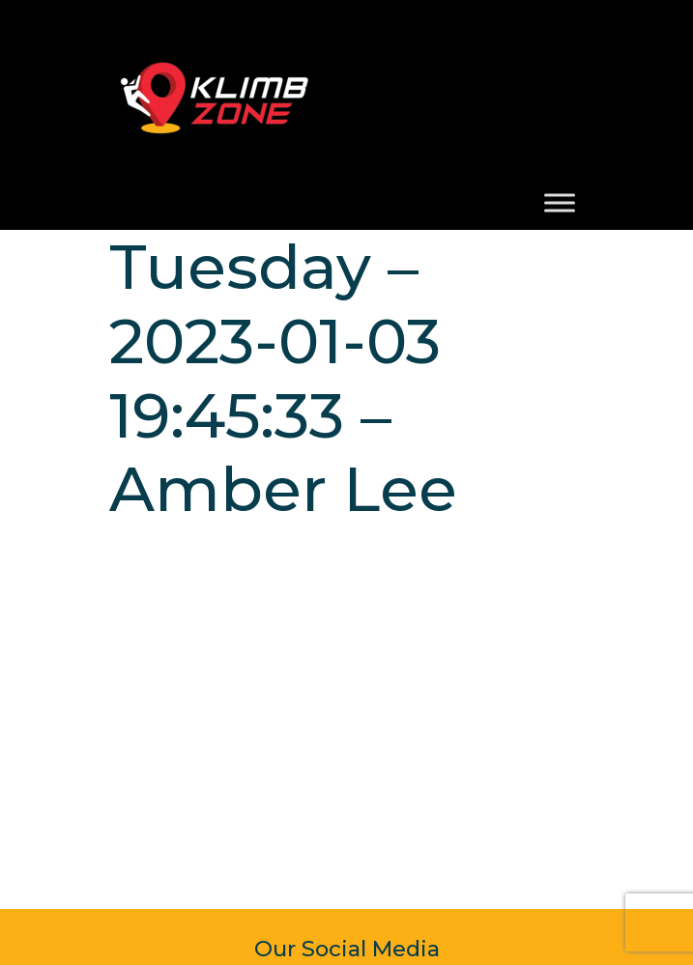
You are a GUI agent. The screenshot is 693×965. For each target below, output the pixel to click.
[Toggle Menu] (559, 202)
